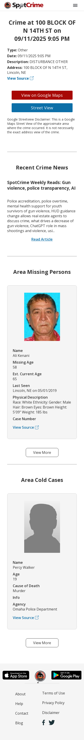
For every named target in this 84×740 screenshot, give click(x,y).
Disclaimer (51, 712)
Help (19, 703)
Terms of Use (53, 693)
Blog (19, 722)
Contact (21, 713)
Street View (42, 107)
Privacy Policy (53, 702)
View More (42, 452)
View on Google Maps (42, 95)
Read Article (42, 239)
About (20, 694)
